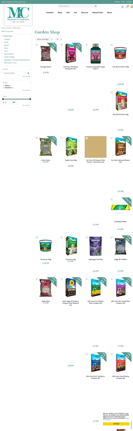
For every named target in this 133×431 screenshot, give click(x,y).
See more (62, 419)
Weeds (6, 45)
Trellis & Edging (9, 57)
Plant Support (8, 54)
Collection (100, 408)
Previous (68, 376)
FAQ (98, 415)
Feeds (6, 42)
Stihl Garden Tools (10, 63)
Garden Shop (7, 36)
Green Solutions (100, 427)
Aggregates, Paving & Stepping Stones (17, 60)
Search (5, 69)
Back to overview (7, 31)
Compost (7, 39)
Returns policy (101, 406)
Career (99, 413)
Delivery (99, 410)
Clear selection (26, 76)
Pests (6, 48)
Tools (6, 51)
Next (98, 376)
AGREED (116, 424)
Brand (5, 82)
